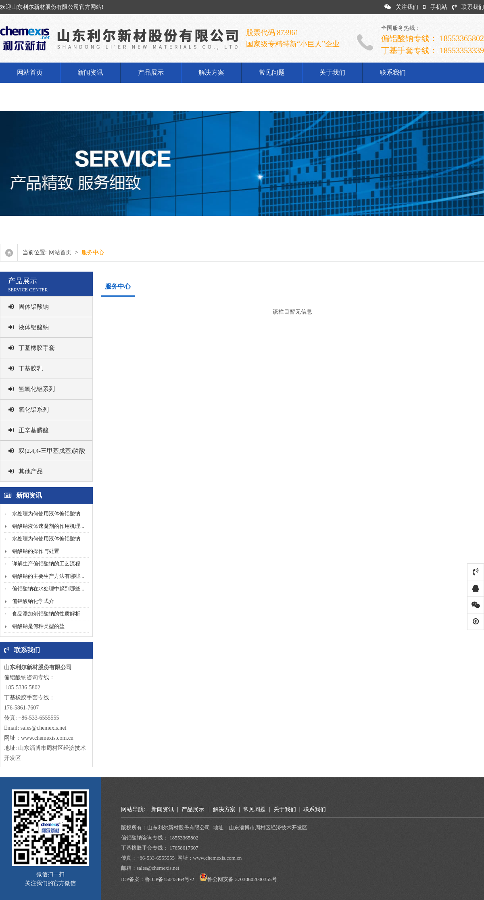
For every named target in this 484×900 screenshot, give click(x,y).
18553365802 (183, 838)
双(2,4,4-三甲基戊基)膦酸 (46, 451)
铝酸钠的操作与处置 (35, 551)
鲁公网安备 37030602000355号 (242, 879)
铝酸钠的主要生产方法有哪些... (48, 576)
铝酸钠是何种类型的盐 (38, 626)
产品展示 (151, 72)
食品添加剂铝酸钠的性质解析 (46, 614)
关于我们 (332, 72)
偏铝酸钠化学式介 (33, 601)
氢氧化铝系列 (31, 389)
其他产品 (25, 471)
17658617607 (183, 848)
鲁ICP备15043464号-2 (169, 879)
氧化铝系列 (28, 409)
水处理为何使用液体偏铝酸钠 (46, 514)
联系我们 (468, 7)
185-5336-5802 (22, 687)
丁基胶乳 (25, 368)
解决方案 (211, 72)
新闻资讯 (90, 72)
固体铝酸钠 (28, 306)
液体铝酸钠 (28, 327)
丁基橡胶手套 (31, 348)
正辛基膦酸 (28, 430)
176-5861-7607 (21, 708)
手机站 (435, 7)
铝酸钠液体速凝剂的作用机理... (48, 526)
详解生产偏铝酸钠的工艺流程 (46, 564)
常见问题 (272, 72)
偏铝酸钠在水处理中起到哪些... (48, 589)
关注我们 (401, 7)
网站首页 (30, 72)
